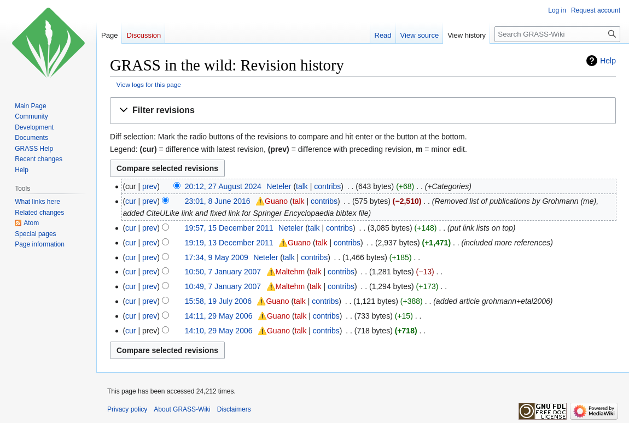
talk (302, 186)
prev (149, 186)
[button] (363, 110)
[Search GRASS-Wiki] (557, 34)
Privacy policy (127, 409)
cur (130, 201)
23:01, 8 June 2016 (218, 201)
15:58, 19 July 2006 (218, 301)
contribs (327, 186)
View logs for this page (149, 84)
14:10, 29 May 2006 (219, 330)
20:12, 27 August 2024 (223, 186)
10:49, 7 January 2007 (223, 286)
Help (608, 60)
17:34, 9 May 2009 (216, 257)
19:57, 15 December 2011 (229, 228)
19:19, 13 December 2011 (229, 242)
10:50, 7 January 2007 (223, 271)
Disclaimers (234, 409)
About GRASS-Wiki (182, 409)
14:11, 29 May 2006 (219, 316)
